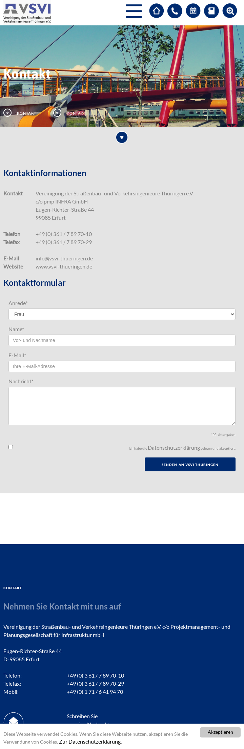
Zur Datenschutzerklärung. (90, 741)
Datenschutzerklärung (174, 447)
